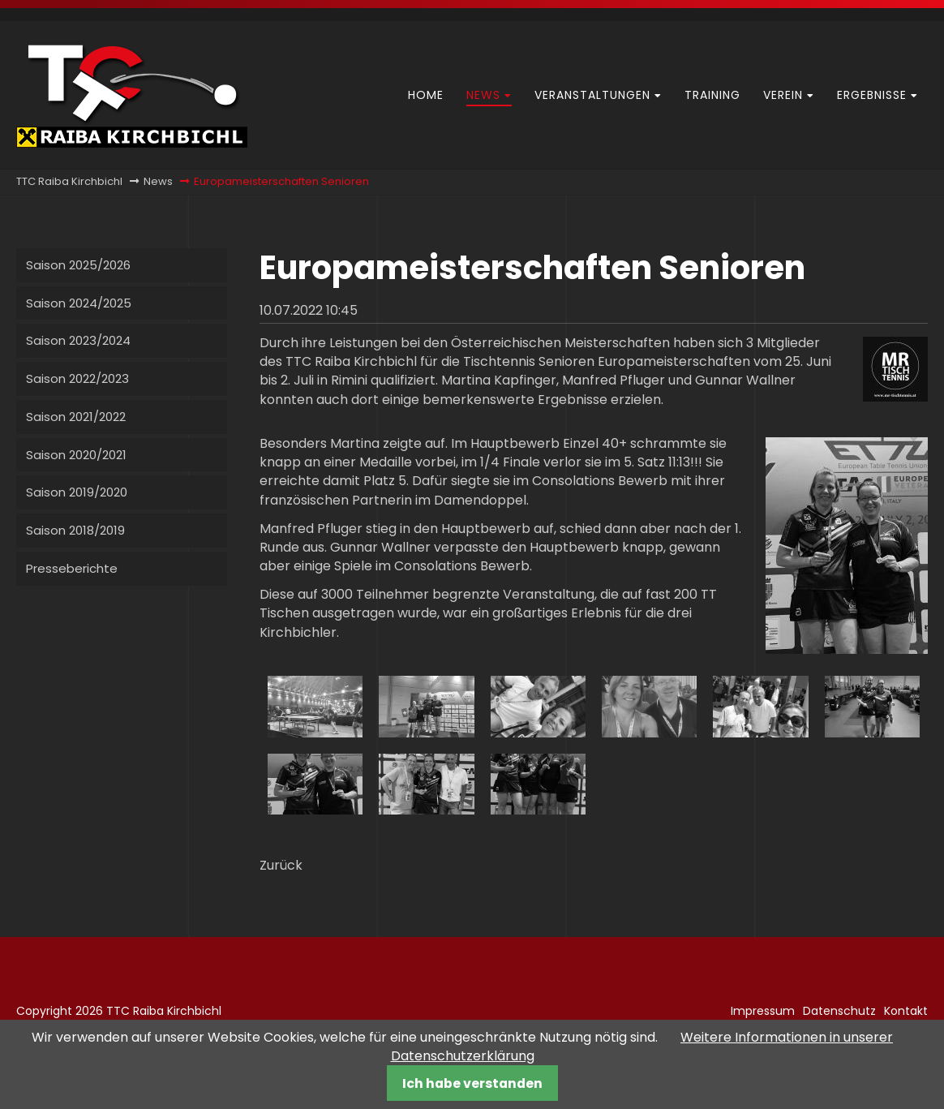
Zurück (281, 865)
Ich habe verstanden (472, 1083)
